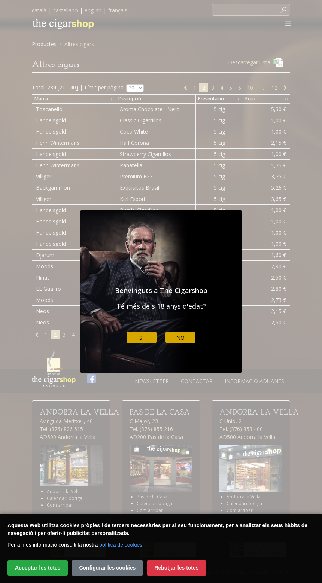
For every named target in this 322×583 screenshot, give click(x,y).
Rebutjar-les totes (176, 568)
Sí (141, 337)
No (180, 337)
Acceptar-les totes (37, 568)
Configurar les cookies (107, 568)
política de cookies (120, 545)
